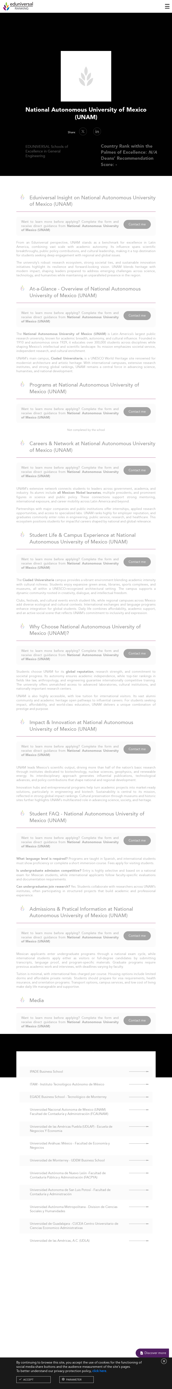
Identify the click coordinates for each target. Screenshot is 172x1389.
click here (99, 1370)
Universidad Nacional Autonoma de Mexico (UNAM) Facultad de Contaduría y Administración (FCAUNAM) (69, 1118)
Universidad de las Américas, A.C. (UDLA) (59, 1247)
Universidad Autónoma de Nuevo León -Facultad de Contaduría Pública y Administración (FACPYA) (68, 1182)
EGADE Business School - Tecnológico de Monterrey (68, 1104)
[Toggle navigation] (167, 6)
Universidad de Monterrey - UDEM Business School (67, 1167)
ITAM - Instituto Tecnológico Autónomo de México (67, 1091)
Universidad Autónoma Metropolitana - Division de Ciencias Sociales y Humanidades (73, 1216)
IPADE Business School (46, 1078)
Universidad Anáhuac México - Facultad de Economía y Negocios (70, 1152)
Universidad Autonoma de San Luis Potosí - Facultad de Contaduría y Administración (70, 1199)
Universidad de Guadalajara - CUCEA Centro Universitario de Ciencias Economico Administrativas (74, 1232)
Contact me (137, 231)
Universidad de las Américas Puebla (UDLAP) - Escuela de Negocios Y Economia (71, 1135)
